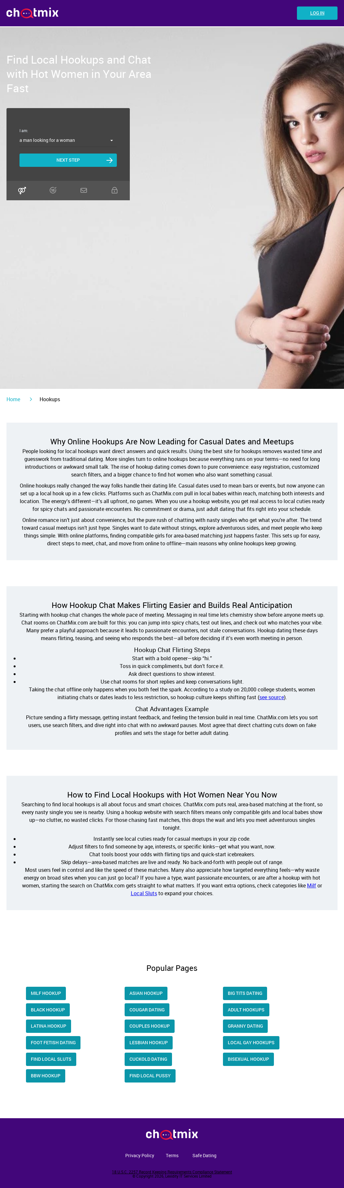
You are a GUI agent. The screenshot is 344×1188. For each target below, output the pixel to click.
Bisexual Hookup (248, 1059)
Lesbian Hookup (148, 1042)
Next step (68, 160)
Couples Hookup (149, 1026)
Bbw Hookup (45, 1075)
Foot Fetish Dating (53, 1042)
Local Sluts (144, 893)
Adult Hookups (246, 1010)
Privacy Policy (139, 1155)
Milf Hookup (46, 993)
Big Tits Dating (245, 993)
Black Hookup (48, 1010)
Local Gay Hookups (251, 1042)
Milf (311, 885)
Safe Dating (204, 1155)
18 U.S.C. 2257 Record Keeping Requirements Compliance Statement (172, 1171)
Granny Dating (245, 1026)
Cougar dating (147, 1010)
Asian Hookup (146, 993)
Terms (172, 1155)
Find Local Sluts (51, 1059)
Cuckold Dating (148, 1059)
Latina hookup (48, 1026)
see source (271, 697)
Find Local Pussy (150, 1075)
